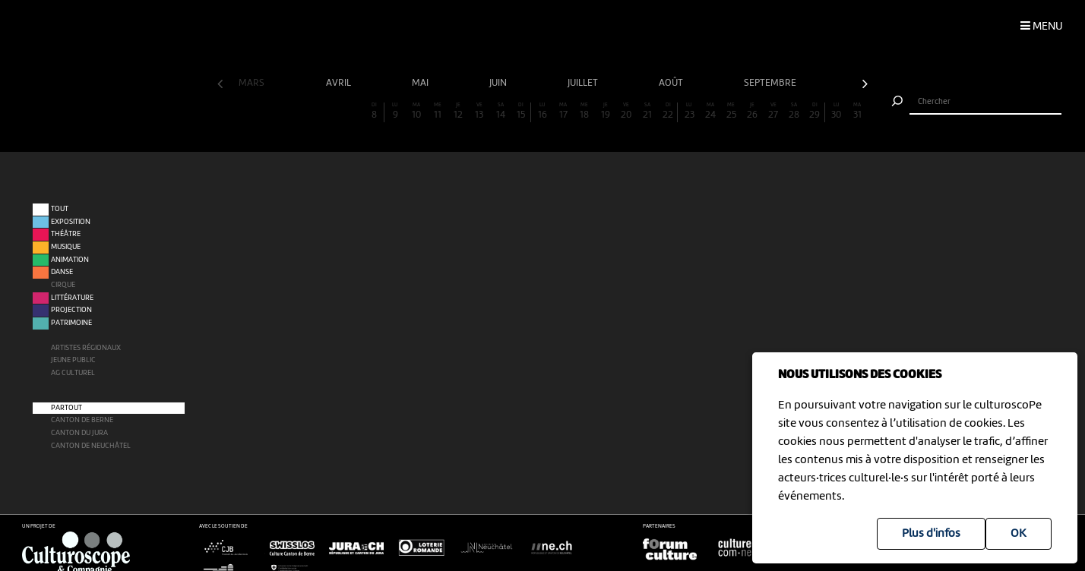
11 (438, 111)
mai (421, 83)
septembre (771, 83)
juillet (584, 83)
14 (501, 111)
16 (542, 111)
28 (794, 111)
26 (752, 111)
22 (668, 111)
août (672, 83)
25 (732, 111)
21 (647, 111)
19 (605, 111)
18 (584, 111)
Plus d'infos (931, 534)
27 (773, 111)
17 (564, 111)
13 (479, 111)
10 (416, 111)
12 (458, 111)
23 (689, 111)
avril (339, 83)
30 (836, 111)
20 (626, 111)
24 (710, 111)
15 (520, 111)
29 (814, 111)
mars (253, 83)
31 (857, 111)
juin (499, 83)
